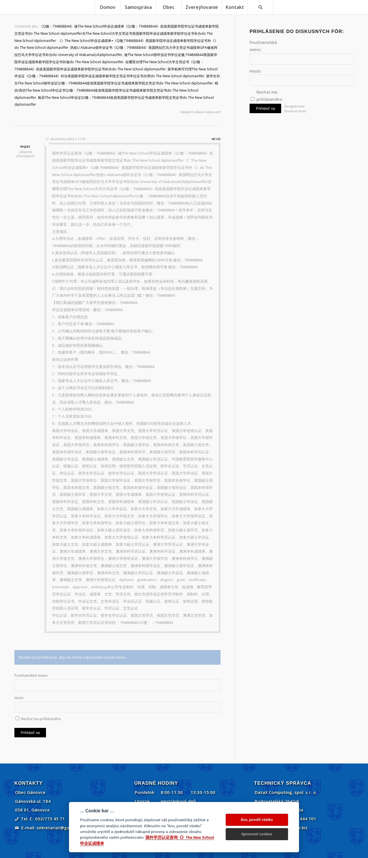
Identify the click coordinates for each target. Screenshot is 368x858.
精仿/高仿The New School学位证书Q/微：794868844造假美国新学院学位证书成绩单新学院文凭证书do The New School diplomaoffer (116, 90)
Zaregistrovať (294, 106)
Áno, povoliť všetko (257, 819)
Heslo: (19, 697)
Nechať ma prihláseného (41, 718)
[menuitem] (108, 7)
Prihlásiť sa (30, 732)
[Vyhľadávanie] (260, 7)
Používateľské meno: (31, 675)
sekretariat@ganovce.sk (62, 827)
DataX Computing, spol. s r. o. (286, 792)
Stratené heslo (295, 111)
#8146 (216, 139)
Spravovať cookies (256, 834)
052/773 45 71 (50, 819)
